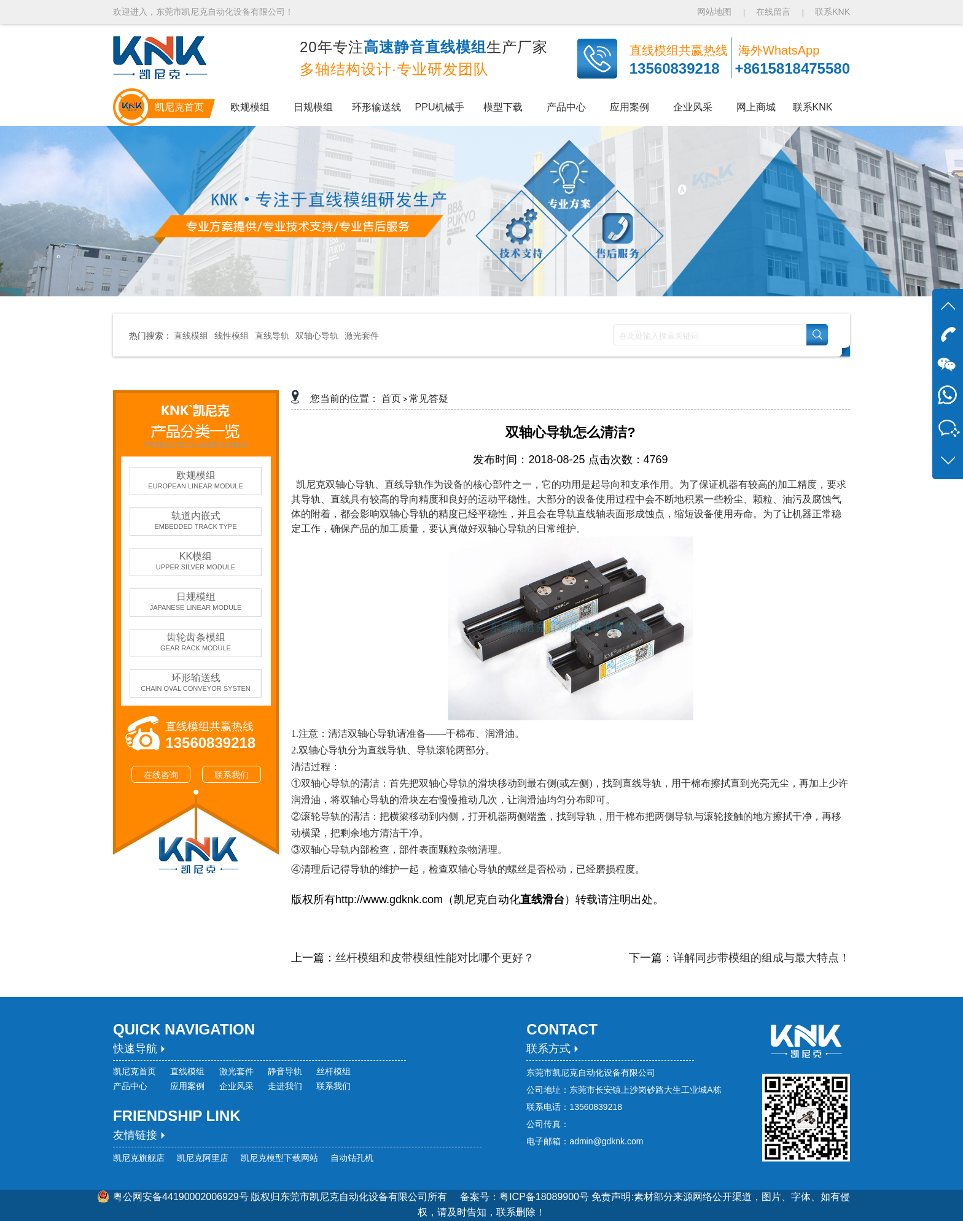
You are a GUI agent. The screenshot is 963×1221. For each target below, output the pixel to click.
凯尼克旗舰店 (139, 1158)
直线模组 (191, 336)
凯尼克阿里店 (202, 1158)
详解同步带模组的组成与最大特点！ (761, 958)
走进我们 (285, 1086)
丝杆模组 (333, 1071)
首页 (391, 398)
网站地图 (715, 12)
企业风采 (236, 1086)
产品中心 (130, 1086)
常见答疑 (428, 398)
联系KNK (832, 12)
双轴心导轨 (316, 336)
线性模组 (231, 336)
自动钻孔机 (351, 1158)
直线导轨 (272, 336)
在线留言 (773, 12)
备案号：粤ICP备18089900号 (525, 1197)
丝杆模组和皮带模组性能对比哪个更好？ (434, 958)
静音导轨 (285, 1071)
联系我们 (231, 775)
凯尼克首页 (134, 1071)
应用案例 (187, 1086)
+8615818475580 (792, 68)
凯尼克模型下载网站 (279, 1158)
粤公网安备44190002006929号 (181, 1197)
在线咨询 (161, 775)
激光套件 (362, 336)
